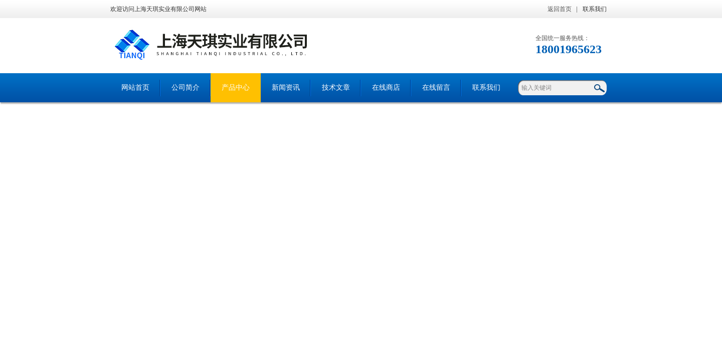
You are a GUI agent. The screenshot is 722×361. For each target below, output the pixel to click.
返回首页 (560, 9)
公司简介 (185, 87)
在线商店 (386, 87)
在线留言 (436, 87)
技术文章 (336, 87)
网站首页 (135, 87)
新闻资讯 (286, 87)
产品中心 (236, 87)
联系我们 (595, 9)
